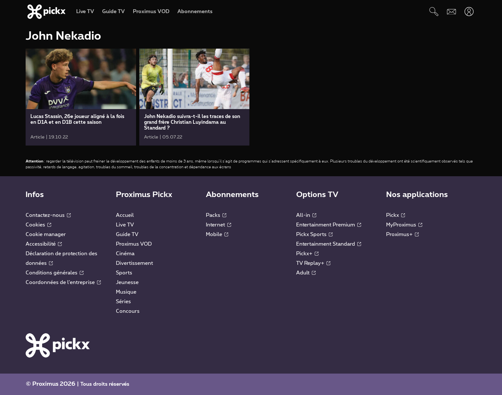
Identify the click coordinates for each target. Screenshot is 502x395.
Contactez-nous (48, 215)
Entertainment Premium (328, 224)
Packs (216, 215)
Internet (218, 224)
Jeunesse (127, 282)
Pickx (395, 215)
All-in (306, 215)
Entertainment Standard (328, 244)
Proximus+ (402, 234)
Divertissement (134, 263)
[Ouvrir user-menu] (469, 11)
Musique (126, 292)
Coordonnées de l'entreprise (63, 282)
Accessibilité (44, 244)
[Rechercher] (434, 11)
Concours (128, 311)
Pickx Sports (314, 234)
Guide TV (127, 234)
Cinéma (125, 253)
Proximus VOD (134, 244)
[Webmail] (451, 11)
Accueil (125, 215)
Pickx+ (307, 253)
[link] (81, 97)
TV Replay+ (313, 263)
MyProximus (404, 224)
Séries (123, 301)
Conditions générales (55, 272)
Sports (124, 272)
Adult (306, 272)
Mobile (217, 234)
